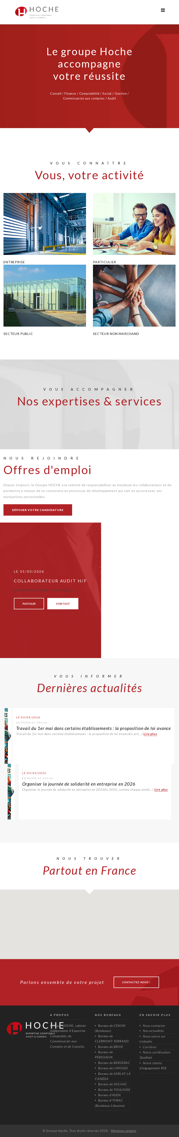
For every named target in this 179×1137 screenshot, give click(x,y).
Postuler (28, 603)
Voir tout (63, 603)
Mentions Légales (123, 1131)
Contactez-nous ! (136, 982)
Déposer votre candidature (38, 510)
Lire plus (150, 734)
